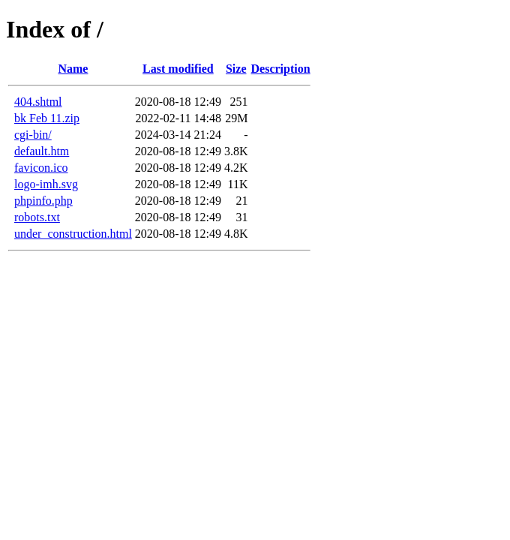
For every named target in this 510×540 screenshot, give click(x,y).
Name (73, 68)
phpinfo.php (43, 200)
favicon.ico (41, 167)
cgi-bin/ (33, 134)
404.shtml (38, 101)
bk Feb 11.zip (47, 118)
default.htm (41, 151)
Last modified (178, 68)
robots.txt (37, 217)
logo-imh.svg (46, 184)
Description (280, 68)
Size (236, 68)
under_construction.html (73, 233)
